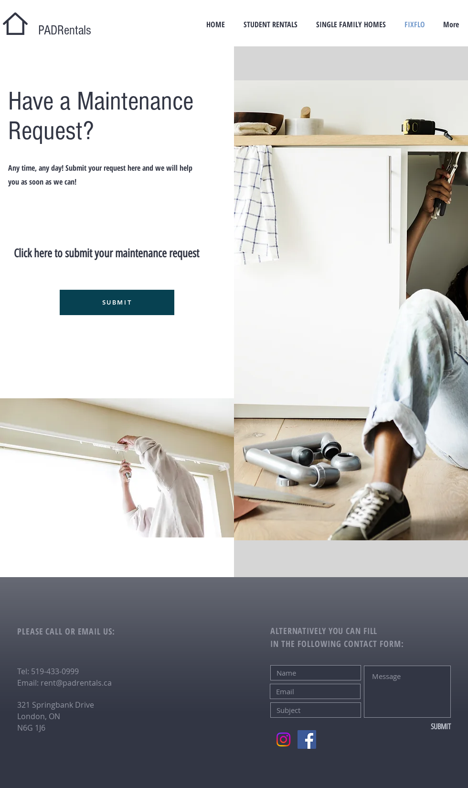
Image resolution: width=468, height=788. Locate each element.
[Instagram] (283, 739)
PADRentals (58, 30)
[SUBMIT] (117, 302)
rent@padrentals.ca (76, 683)
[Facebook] (307, 739)
